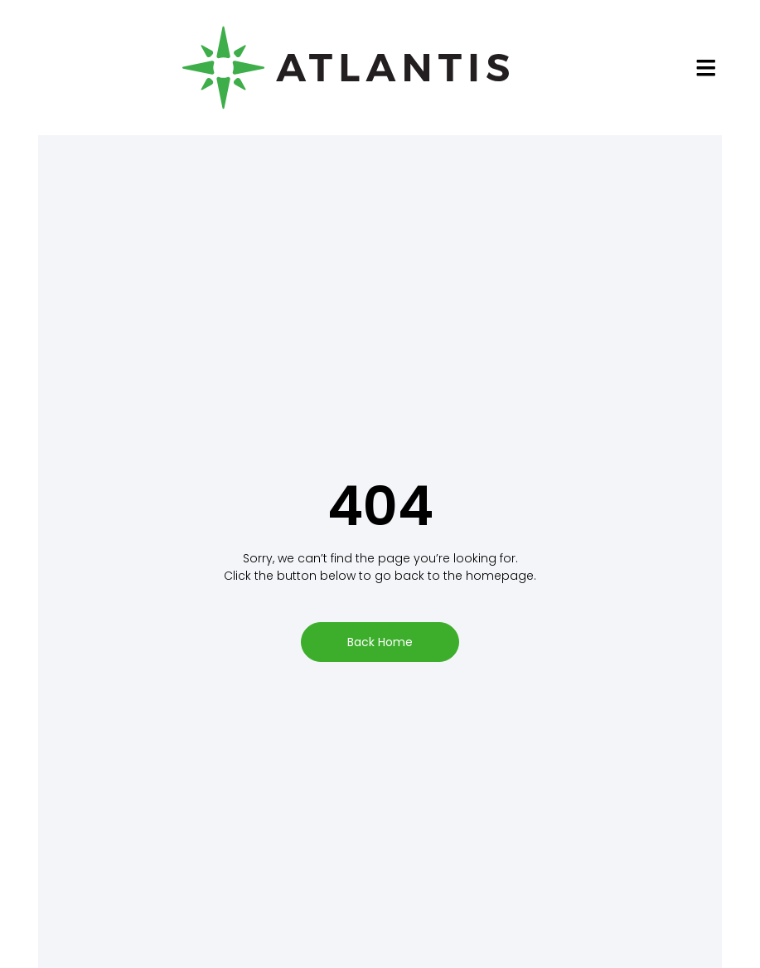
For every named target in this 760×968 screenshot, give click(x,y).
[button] (706, 67)
